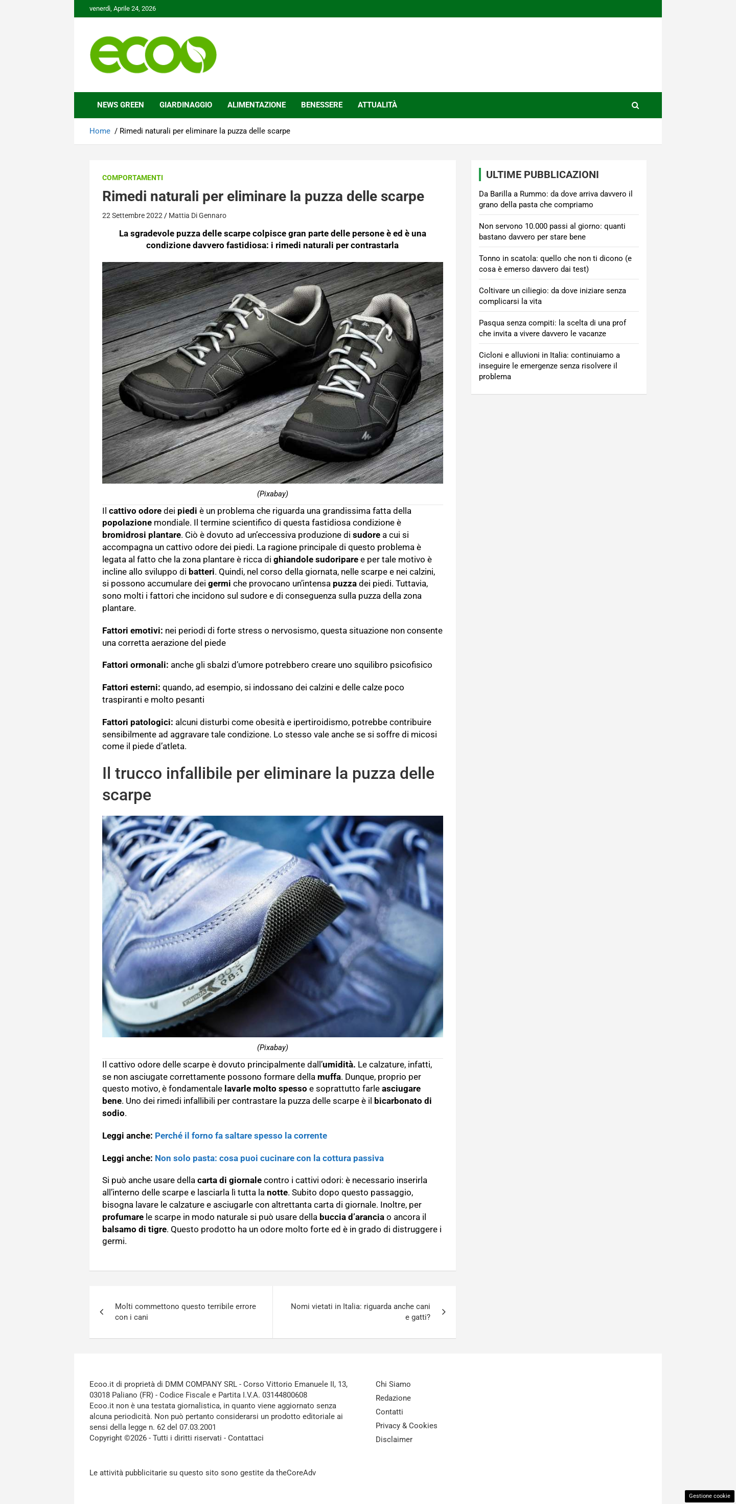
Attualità (377, 105)
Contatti (389, 1411)
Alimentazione (256, 105)
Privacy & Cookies (407, 1425)
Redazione (393, 1398)
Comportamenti (132, 177)
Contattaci (246, 1438)
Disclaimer (394, 1439)
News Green (120, 105)
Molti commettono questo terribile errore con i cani (185, 1312)
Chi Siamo (393, 1384)
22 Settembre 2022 (132, 215)
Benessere (321, 105)
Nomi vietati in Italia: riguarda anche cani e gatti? (360, 1312)
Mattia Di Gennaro (197, 215)
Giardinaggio (185, 105)
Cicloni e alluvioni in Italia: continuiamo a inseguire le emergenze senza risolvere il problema (549, 366)
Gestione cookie (709, 1496)
